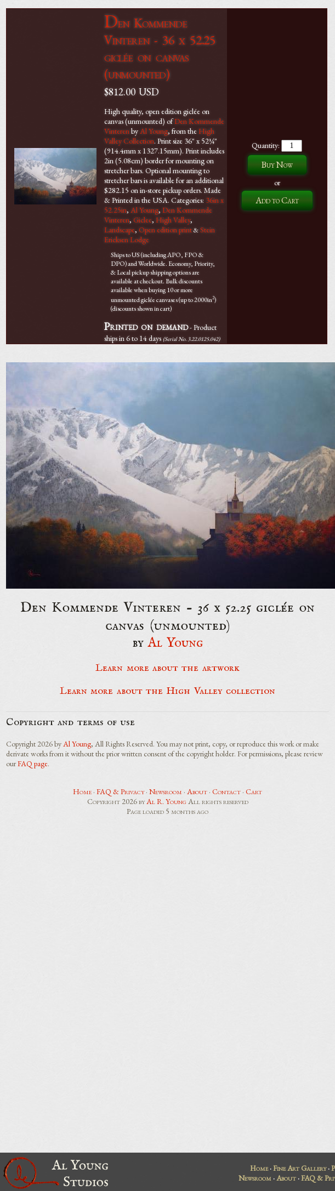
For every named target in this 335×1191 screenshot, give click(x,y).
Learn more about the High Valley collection (167, 691)
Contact (226, 791)
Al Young (154, 131)
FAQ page (33, 763)
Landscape (119, 230)
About (197, 791)
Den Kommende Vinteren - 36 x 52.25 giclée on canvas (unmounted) (159, 48)
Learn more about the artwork (167, 668)
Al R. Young (166, 801)
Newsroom (165, 791)
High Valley (173, 220)
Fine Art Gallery (299, 1168)
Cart (254, 791)
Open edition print (165, 230)
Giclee (142, 220)
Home (82, 791)
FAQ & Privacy (120, 791)
